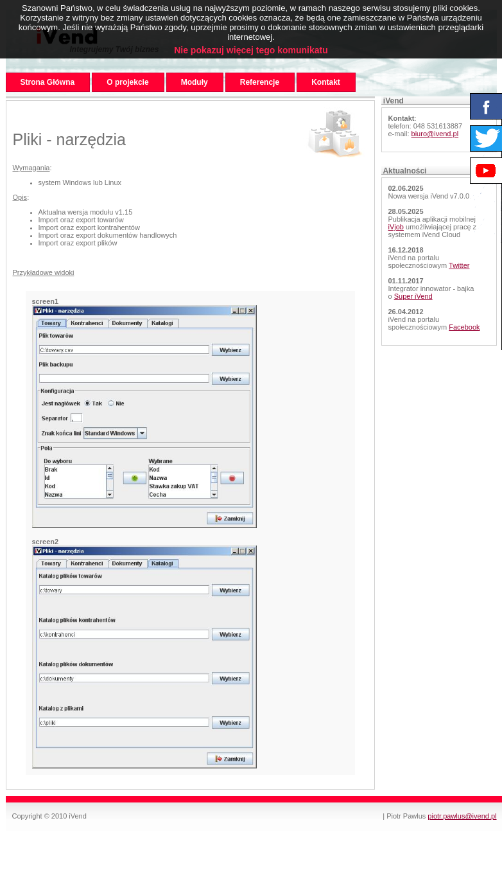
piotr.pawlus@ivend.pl (462, 816)
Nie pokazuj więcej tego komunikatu (251, 50)
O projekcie (127, 82)
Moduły (194, 82)
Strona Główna (48, 82)
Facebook (464, 327)
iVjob (396, 227)
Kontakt (325, 82)
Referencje (259, 82)
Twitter (459, 265)
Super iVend (413, 296)
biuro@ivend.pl (435, 133)
